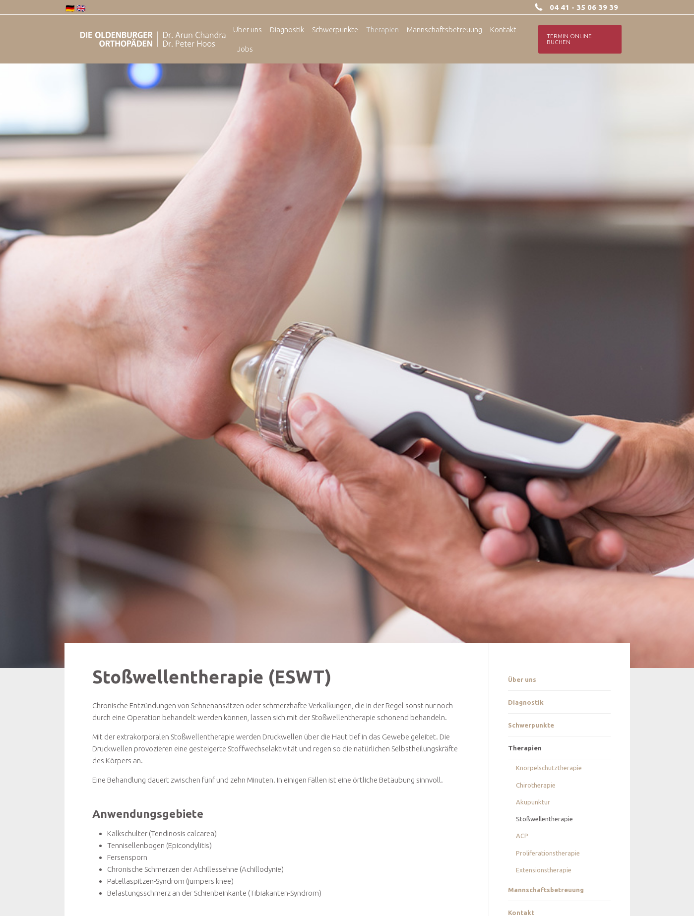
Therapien (525, 747)
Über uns (522, 679)
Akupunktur (533, 801)
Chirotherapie (536, 785)
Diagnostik (526, 702)
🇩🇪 (70, 8)
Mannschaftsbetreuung (546, 889)
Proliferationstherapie (548, 853)
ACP (522, 835)
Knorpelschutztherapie (549, 767)
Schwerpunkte (531, 725)
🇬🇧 (81, 8)
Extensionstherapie (543, 869)
